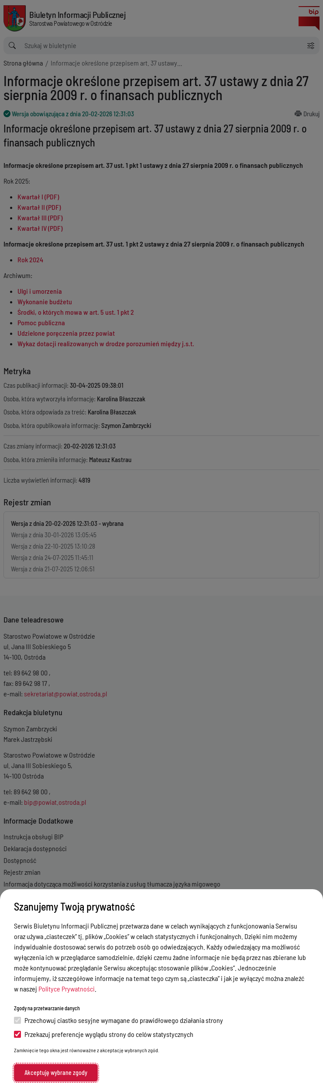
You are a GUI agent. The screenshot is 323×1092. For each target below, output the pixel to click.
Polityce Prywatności (66, 988)
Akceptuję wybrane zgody (55, 1072)
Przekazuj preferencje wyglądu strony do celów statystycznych (103, 1034)
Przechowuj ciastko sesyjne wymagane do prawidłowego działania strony (118, 1020)
